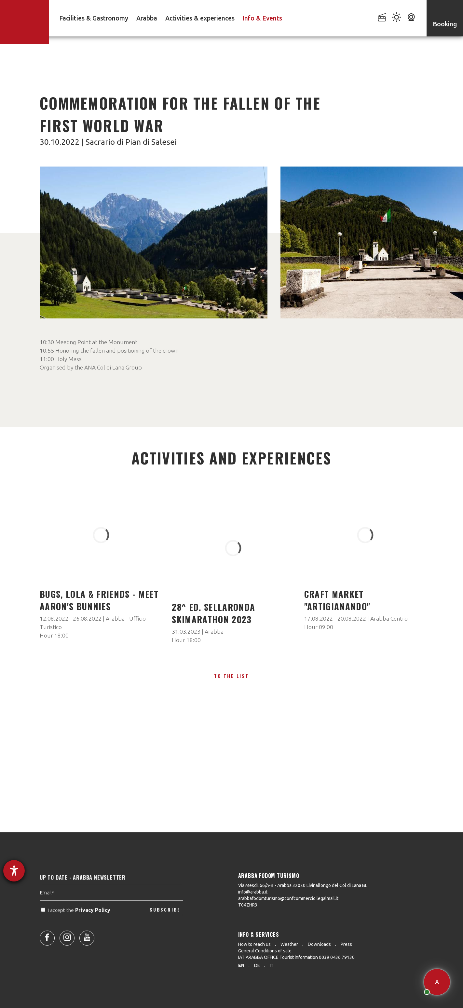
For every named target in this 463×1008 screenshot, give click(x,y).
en (241, 965)
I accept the (76, 923)
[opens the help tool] (14, 870)
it (272, 965)
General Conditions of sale (265, 950)
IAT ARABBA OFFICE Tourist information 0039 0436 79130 (296, 957)
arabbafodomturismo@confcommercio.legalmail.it (288, 898)
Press (346, 944)
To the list (231, 675)
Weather (289, 944)
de (257, 965)
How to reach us (254, 944)
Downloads (319, 944)
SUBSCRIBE (165, 923)
